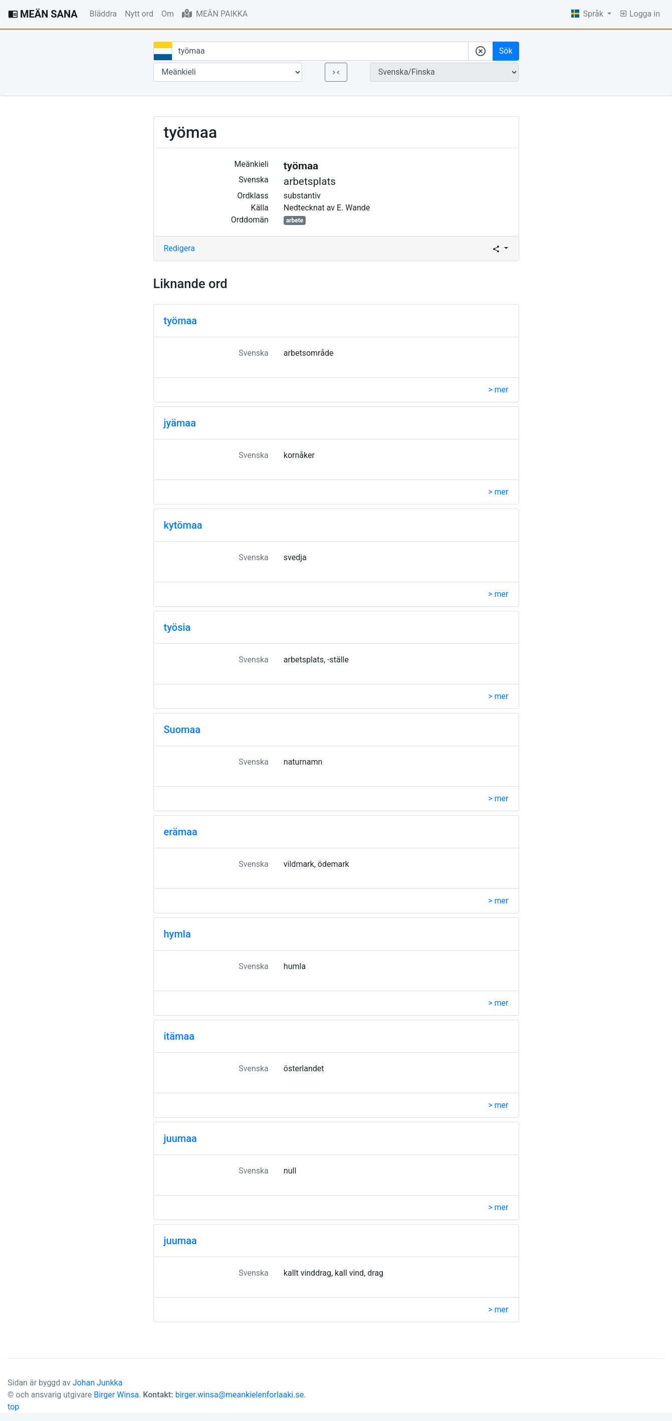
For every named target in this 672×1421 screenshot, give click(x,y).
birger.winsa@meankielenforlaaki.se (239, 1394)
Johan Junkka (98, 1382)
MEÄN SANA (43, 14)
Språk (588, 14)
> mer (498, 389)
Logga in (639, 14)
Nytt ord (139, 14)
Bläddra (103, 14)
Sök (506, 51)
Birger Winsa (116, 1394)
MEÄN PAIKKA (215, 14)
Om (167, 14)
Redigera (179, 248)
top (13, 1406)
